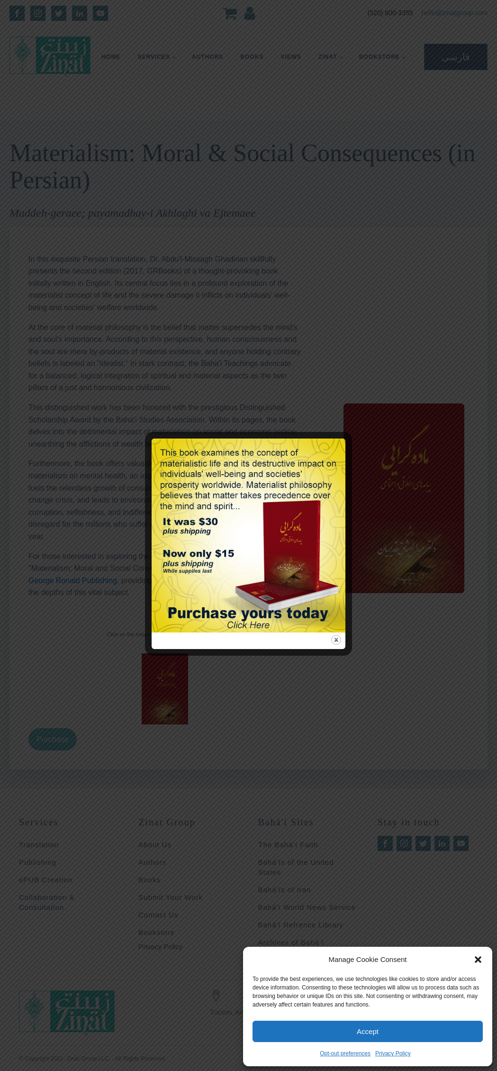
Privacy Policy (393, 1053)
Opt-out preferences (345, 1053)
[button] (478, 959)
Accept (368, 1031)
